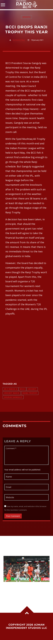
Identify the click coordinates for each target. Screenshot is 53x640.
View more (26, 569)
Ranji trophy (30, 393)
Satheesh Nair (19, 40)
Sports (26, 17)
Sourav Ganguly (13, 397)
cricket (32, 389)
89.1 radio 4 (10, 389)
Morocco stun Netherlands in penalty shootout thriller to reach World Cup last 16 (24, 589)
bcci (22, 389)
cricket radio (11, 393)
